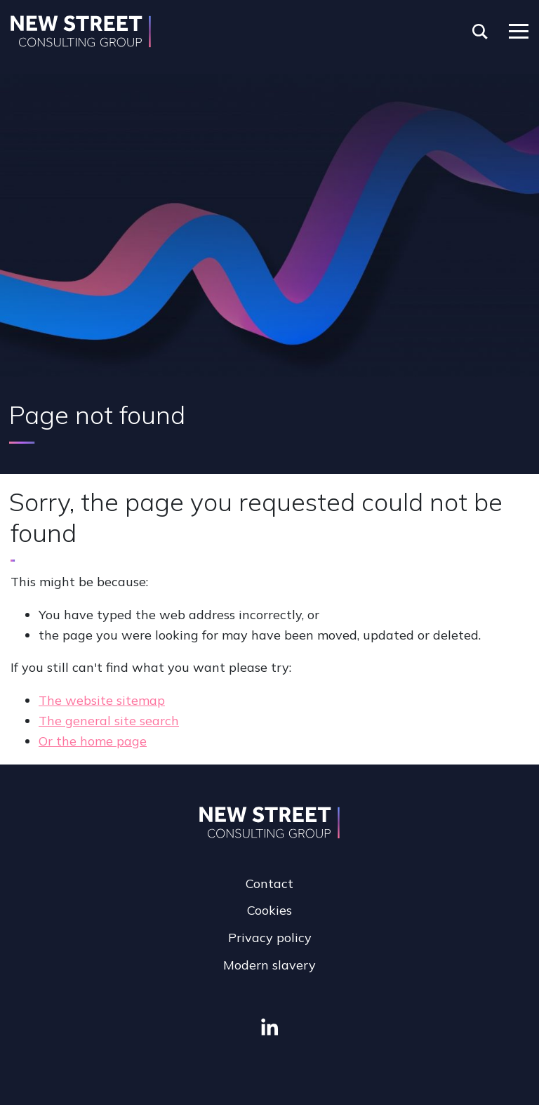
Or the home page (93, 741)
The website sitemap (102, 700)
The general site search (109, 721)
